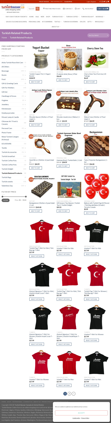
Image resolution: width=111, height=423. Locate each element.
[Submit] (37, 9)
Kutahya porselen (8, 113)
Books (4, 75)
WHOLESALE (100, 22)
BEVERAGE (100, 17)
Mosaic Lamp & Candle (10, 117)
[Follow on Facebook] (100, 1)
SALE (37, 17)
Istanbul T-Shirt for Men (65, 379)
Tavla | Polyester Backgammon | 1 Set (95, 161)
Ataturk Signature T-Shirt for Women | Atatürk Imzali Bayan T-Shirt (68, 336)
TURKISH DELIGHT (87, 17)
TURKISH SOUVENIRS (70, 22)
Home (4, 37)
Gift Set (4, 92)
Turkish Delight (7, 169)
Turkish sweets (7, 181)
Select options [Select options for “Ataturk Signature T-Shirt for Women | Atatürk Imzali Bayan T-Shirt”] (64, 344)
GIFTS (90, 22)
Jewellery (5, 104)
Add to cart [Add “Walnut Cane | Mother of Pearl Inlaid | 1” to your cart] (90, 125)
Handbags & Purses (9, 96)
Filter (5, 200)
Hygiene (5, 100)
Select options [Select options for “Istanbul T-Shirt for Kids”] (64, 254)
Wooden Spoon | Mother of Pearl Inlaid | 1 (41, 118)
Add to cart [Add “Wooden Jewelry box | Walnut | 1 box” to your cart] (63, 125)
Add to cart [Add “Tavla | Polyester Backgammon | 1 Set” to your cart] (90, 168)
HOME (31, 17)
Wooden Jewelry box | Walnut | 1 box (68, 118)
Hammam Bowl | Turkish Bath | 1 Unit (69, 160)
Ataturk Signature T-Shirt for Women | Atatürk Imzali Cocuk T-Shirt (40, 336)
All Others (5, 67)
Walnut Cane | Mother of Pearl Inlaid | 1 (94, 118)
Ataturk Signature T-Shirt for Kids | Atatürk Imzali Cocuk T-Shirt (41, 292)
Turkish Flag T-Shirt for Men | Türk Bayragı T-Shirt (41, 249)
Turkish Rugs (6, 177)
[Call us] (106, 1)
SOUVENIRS (6, 144)
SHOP (48, 17)
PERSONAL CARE (34, 22)
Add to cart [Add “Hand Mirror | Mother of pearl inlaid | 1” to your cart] (35, 168)
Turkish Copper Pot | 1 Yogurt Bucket (40, 75)
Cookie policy (76, 418)
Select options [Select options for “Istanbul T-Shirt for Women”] (91, 340)
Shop (9, 402)
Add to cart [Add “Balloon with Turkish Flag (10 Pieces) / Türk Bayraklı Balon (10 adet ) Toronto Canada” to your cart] (90, 213)
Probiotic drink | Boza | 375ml (67, 74)
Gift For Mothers (8, 88)
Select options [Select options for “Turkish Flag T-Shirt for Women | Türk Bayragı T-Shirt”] (91, 299)
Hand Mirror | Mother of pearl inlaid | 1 (41, 161)
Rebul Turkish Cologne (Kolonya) (10, 138)
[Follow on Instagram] (102, 1)
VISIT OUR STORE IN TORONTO (16, 17)
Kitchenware (6, 109)
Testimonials (17, 402)
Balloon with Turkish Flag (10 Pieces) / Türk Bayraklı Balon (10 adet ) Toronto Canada (96, 205)
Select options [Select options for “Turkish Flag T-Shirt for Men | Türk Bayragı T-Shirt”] (36, 256)
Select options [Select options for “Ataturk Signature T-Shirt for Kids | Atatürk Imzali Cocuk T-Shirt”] (36, 299)
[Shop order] (98, 35)
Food (3, 79)
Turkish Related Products (12, 173)
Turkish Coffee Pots (9, 160)
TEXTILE (57, 22)
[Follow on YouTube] (108, 1)
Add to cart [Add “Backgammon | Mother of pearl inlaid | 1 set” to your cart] (35, 211)
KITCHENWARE (47, 22)
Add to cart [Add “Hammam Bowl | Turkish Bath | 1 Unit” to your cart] (63, 166)
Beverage (5, 71)
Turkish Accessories (9, 152)
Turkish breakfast (8, 156)
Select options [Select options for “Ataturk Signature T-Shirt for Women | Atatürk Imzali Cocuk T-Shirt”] (36, 344)
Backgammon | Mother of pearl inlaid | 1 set (42, 204)
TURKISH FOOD (58, 17)
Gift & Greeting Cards (10, 83)
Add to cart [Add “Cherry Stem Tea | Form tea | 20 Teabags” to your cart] (90, 82)
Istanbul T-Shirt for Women (94, 334)
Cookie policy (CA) (61, 402)
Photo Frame (6, 132)
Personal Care (7, 128)
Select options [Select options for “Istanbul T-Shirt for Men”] (64, 385)
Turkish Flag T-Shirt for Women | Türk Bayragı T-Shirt (95, 292)
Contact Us (27, 402)
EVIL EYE (82, 22)
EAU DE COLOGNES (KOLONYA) (16, 22)
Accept (81, 413)
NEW (42, 17)
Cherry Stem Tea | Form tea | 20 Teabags (95, 75)
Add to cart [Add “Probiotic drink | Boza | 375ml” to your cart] (63, 80)
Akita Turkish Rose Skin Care (12, 62)
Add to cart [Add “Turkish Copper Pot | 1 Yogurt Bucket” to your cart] (35, 82)
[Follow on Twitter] (104, 1)
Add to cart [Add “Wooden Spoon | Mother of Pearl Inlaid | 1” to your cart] (35, 125)
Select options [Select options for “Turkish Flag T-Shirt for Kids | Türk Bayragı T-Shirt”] (64, 299)
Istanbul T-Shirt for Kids (65, 248)
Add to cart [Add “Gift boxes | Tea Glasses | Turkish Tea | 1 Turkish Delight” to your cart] (63, 211)
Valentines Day (7, 186)
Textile (4, 148)
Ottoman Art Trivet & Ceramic (10, 122)
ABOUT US (56, 27)
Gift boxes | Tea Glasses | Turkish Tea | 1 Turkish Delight (68, 204)
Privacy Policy (85, 418)
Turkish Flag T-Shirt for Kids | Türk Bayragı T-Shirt (69, 292)
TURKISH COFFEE (72, 17)
